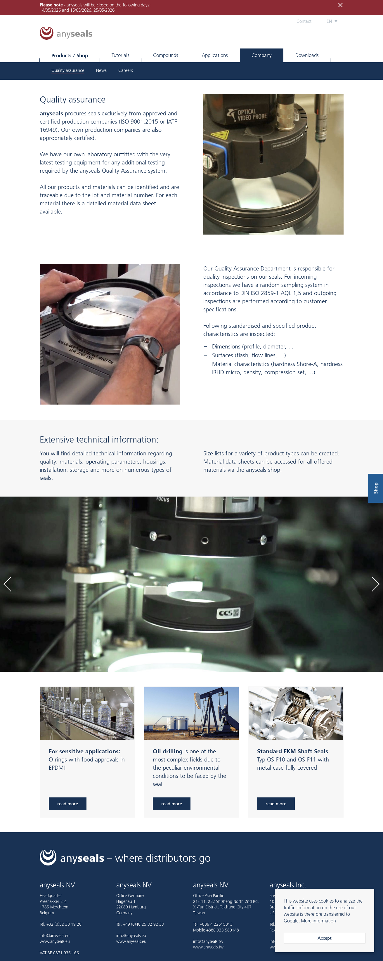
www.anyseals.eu (55, 941)
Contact (304, 21)
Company (262, 55)
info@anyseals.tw (208, 941)
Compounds (165, 55)
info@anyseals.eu (55, 935)
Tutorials (120, 55)
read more (67, 803)
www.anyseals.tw (208, 947)
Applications (215, 55)
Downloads (307, 55)
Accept (325, 938)
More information (318, 921)
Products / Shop (69, 55)
